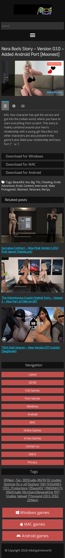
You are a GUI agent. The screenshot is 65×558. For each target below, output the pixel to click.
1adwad (22, 496)
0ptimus (9, 484)
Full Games (32, 390)
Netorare (35, 189)
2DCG (47, 496)
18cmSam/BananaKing (37, 492)
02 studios (54, 480)
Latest (33, 374)
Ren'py (46, 189)
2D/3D (32, 382)
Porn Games (32, 398)
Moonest (22, 189)
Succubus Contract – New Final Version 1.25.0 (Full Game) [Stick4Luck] (29, 250)
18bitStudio (13, 492)
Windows (32, 406)
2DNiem (32, 500)
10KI (43, 484)
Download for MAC (21, 164)
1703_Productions (15, 488)
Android (32, 414)
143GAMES (53, 484)
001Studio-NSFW (34, 480)
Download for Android (23, 172)
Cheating (47, 182)
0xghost (33, 484)
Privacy (32, 462)
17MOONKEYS (53, 488)
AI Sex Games (32, 438)
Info (14, 106)
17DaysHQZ (36, 488)
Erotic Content (25, 186)
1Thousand (35, 496)
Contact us (32, 446)
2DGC (55, 496)
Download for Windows (24, 156)
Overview (5, 105)
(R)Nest (9, 480)
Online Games (32, 430)
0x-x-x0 (21, 484)
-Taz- (18, 480)
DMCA (32, 454)
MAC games (32, 524)
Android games (32, 535)
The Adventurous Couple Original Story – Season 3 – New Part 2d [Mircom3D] (32, 299)
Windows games (32, 512)
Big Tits (35, 182)
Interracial (41, 186)
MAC (32, 422)
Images (23, 106)
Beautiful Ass (21, 182)
